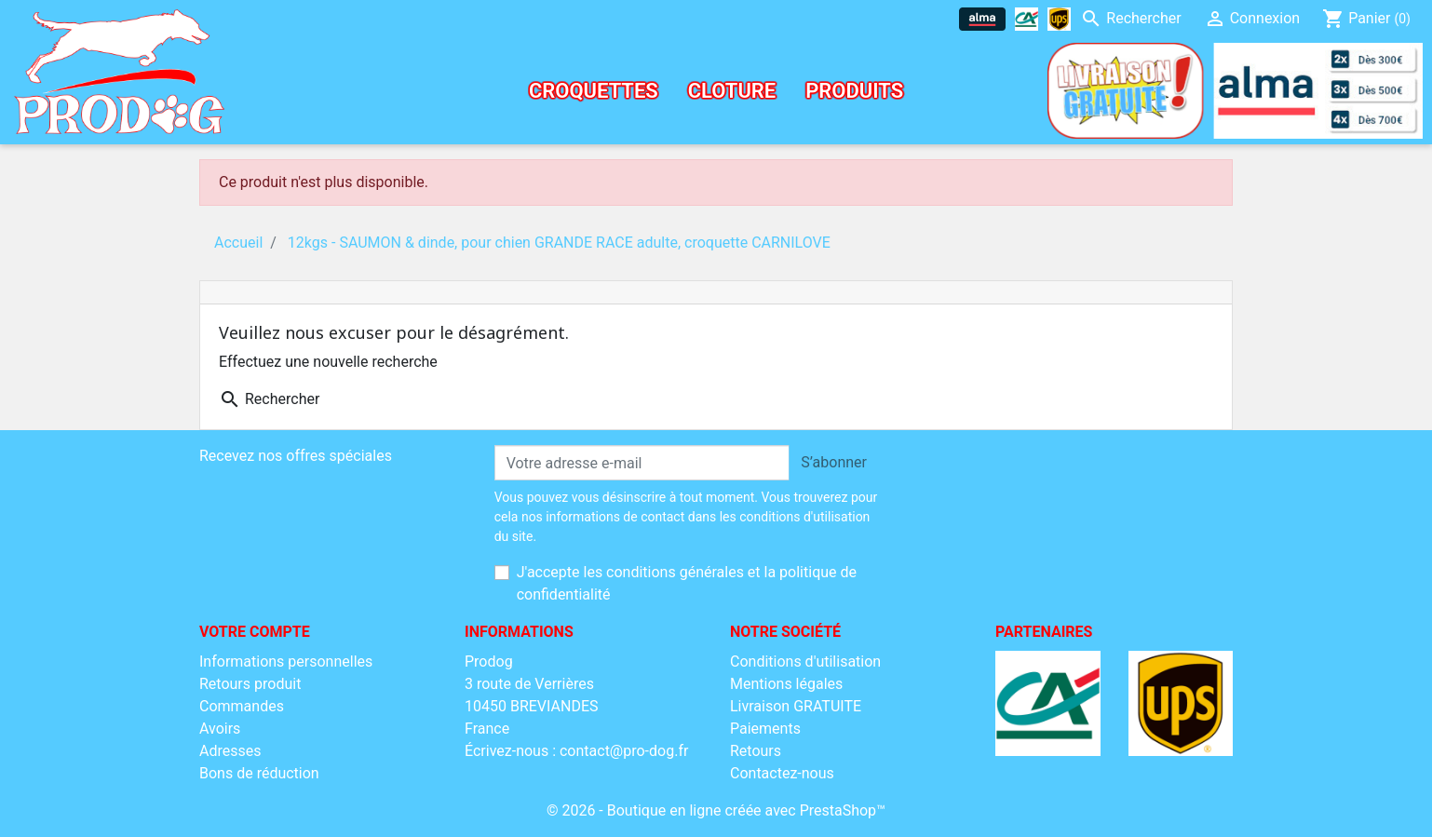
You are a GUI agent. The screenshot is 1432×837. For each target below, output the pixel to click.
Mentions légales (786, 684)
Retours (755, 751)
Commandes (241, 706)
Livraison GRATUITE (795, 706)
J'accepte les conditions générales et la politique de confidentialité (687, 583)
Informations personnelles (285, 661)
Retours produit (250, 684)
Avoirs (219, 728)
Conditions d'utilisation (805, 661)
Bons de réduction (259, 773)
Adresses (230, 751)
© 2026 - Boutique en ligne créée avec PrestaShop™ (716, 810)
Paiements (765, 728)
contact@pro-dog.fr (624, 751)
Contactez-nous (782, 773)
